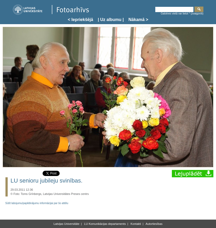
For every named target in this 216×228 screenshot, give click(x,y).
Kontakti (135, 223)
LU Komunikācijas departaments (104, 223)
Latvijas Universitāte (66, 223)
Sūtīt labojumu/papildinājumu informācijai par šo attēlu (36, 203)
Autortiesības (154, 223)
